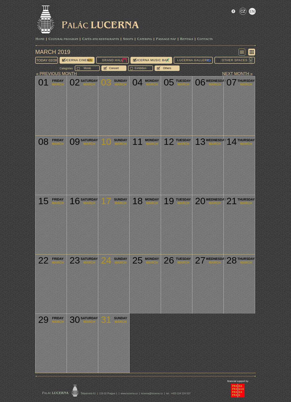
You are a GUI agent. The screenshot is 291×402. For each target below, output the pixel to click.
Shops (128, 39)
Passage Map (166, 39)
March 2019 (52, 52)
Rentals (186, 39)
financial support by (237, 381)
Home (40, 39)
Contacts (205, 39)
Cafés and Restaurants (100, 39)
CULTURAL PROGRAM (63, 39)
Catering (144, 39)
